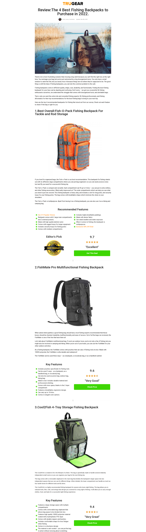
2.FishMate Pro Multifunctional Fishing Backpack (69, 267)
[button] (92, 253)
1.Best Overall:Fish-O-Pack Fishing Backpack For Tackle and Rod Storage (69, 112)
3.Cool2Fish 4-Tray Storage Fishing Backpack (66, 407)
